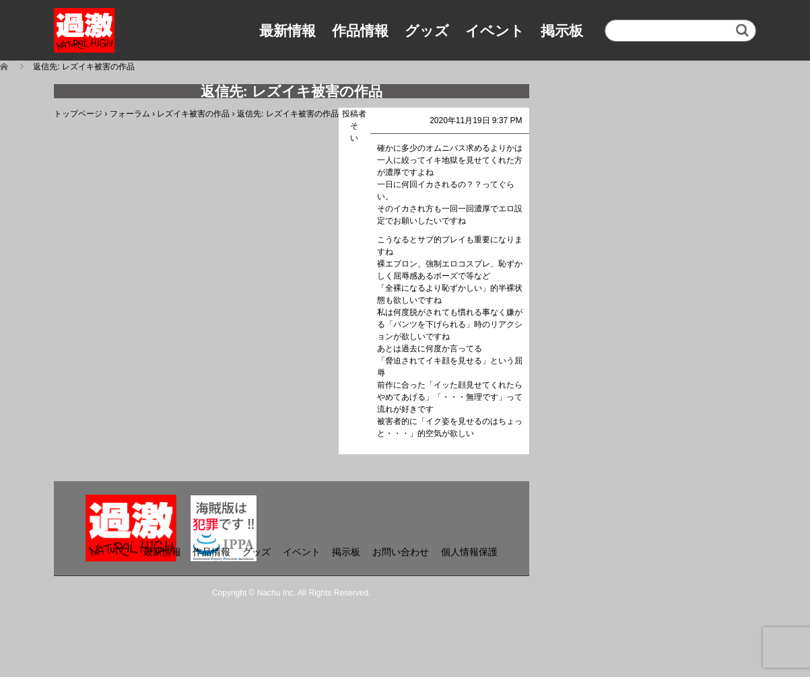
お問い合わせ (400, 551)
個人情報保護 (469, 551)
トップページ (78, 113)
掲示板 (562, 30)
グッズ (427, 30)
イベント (495, 30)
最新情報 (287, 30)
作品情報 (360, 30)
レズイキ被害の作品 (193, 113)
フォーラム (130, 113)
